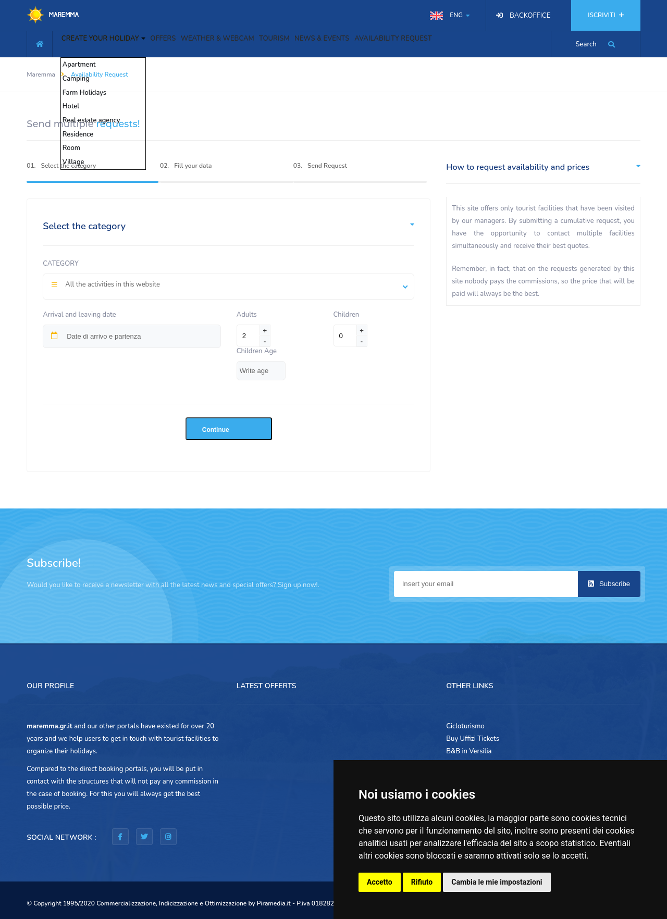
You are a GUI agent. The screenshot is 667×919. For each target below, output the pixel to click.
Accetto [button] (379, 882)
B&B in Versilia (468, 751)
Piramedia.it (274, 903)
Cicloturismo (465, 726)
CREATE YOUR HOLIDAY (109, 42)
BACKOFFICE (530, 15)
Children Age (257, 351)
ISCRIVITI (605, 15)
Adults (248, 314)
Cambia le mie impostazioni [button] (496, 882)
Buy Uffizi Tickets (472, 738)
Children (347, 314)
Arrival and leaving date (79, 314)
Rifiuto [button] (422, 882)
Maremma (41, 74)
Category (61, 263)
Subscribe (609, 584)
